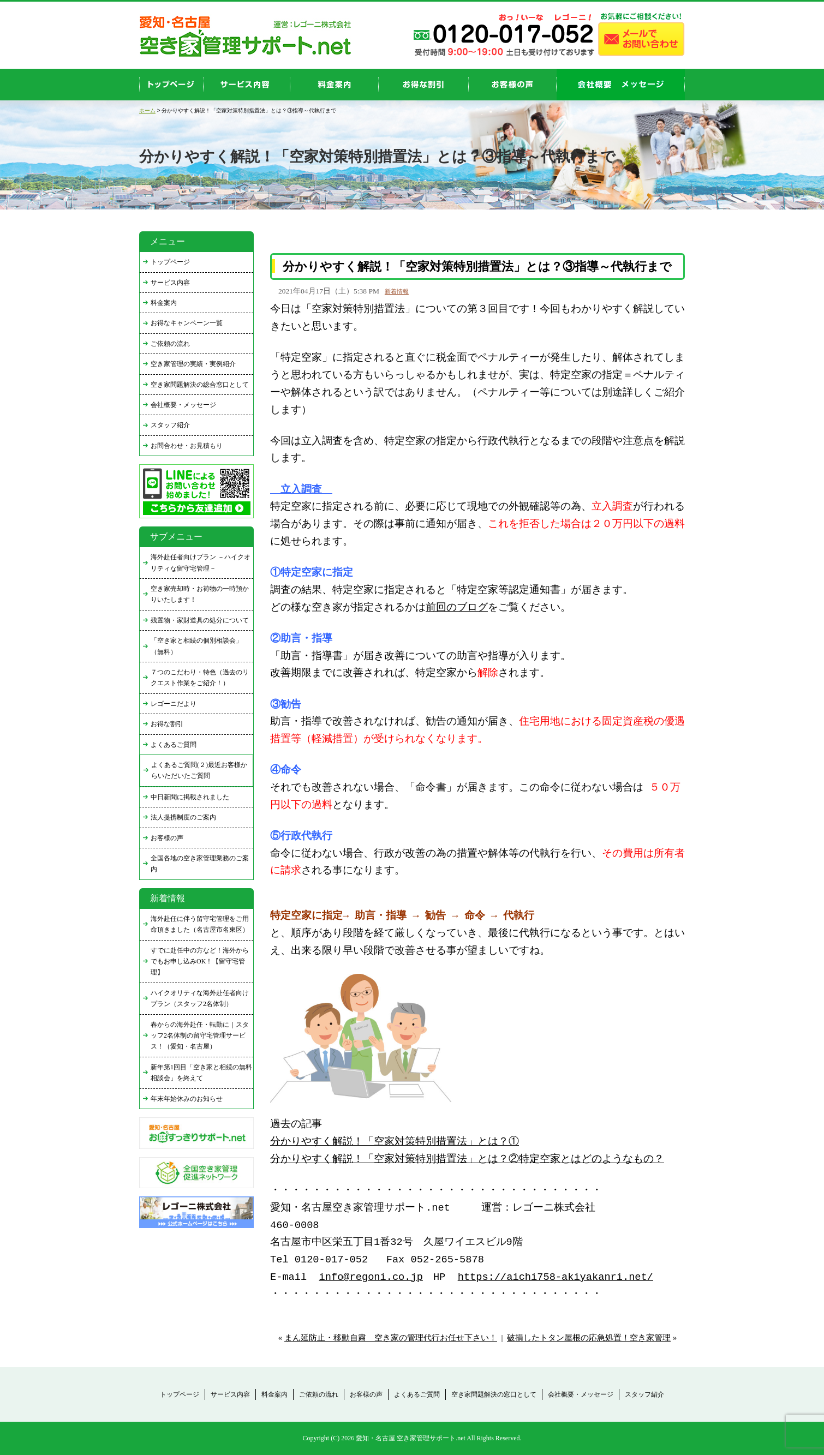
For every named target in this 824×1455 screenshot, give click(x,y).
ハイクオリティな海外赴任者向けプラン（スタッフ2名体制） (200, 998)
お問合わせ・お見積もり (187, 446)
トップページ (170, 262)
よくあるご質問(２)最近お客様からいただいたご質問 (199, 770)
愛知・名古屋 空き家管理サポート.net (410, 1438)
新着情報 (397, 291)
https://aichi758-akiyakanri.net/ (555, 1277)
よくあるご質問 (173, 745)
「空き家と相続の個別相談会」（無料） (196, 646)
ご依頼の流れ (170, 344)
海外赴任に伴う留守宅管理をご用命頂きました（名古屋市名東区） (200, 924)
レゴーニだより (173, 704)
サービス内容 (170, 282)
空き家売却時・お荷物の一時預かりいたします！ (200, 594)
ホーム (147, 110)
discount (424, 84)
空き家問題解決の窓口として (493, 1394)
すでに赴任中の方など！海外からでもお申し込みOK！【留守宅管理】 (200, 962)
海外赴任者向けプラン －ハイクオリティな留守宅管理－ (200, 562)
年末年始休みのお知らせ (187, 1099)
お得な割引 (167, 724)
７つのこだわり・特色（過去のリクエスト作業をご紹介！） (200, 677)
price (334, 84)
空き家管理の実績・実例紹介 (193, 364)
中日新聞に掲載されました (190, 797)
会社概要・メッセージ (183, 405)
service (247, 84)
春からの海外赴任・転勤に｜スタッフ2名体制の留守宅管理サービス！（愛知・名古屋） (200, 1036)
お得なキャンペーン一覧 (187, 323)
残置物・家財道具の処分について (200, 620)
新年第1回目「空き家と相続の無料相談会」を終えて (201, 1072)
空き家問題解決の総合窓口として (200, 384)
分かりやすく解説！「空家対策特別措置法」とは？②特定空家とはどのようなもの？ (467, 1159)
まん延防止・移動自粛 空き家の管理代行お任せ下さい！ (390, 1337)
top (171, 84)
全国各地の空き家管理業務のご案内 (200, 863)
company (621, 84)
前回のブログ (457, 608)
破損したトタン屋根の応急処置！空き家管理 (589, 1337)
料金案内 (164, 303)
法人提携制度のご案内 (183, 817)
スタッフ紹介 (170, 425)
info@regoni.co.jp (371, 1277)
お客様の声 (513, 84)
